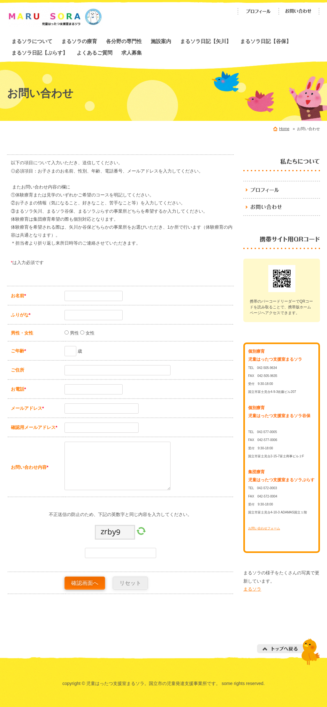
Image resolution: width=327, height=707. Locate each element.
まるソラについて (31, 41)
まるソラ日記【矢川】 (205, 41)
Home (284, 129)
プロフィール (258, 11)
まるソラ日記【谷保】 (265, 41)
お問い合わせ (299, 11)
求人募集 (131, 52)
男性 (74, 332)
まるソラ (252, 589)
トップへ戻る (288, 651)
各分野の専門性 (124, 41)
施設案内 (161, 41)
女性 (89, 332)
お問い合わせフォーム (264, 528)
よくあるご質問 (94, 52)
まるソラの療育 (79, 41)
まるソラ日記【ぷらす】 (39, 52)
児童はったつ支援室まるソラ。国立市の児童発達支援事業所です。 (281, 189)
